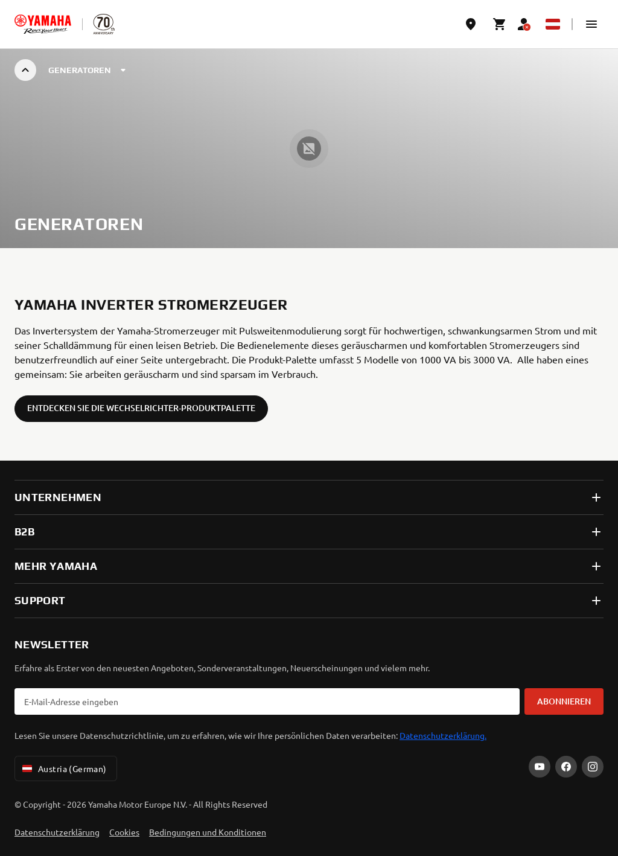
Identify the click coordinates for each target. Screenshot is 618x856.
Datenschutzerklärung (57, 831)
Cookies (124, 831)
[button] (591, 24)
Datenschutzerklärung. (443, 735)
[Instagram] (593, 767)
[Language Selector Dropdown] (553, 24)
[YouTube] (539, 767)
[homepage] (42, 24)
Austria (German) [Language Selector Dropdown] (63, 768)
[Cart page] (499, 24)
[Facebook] (566, 767)
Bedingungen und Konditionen (207, 831)
